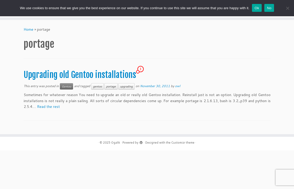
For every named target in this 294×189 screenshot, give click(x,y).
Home (28, 29)
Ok (257, 8)
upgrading (126, 86)
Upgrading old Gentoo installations (80, 75)
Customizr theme (182, 142)
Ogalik (115, 142)
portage (111, 86)
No (269, 8)
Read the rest (48, 106)
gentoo (97, 86)
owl (177, 86)
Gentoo (66, 86)
